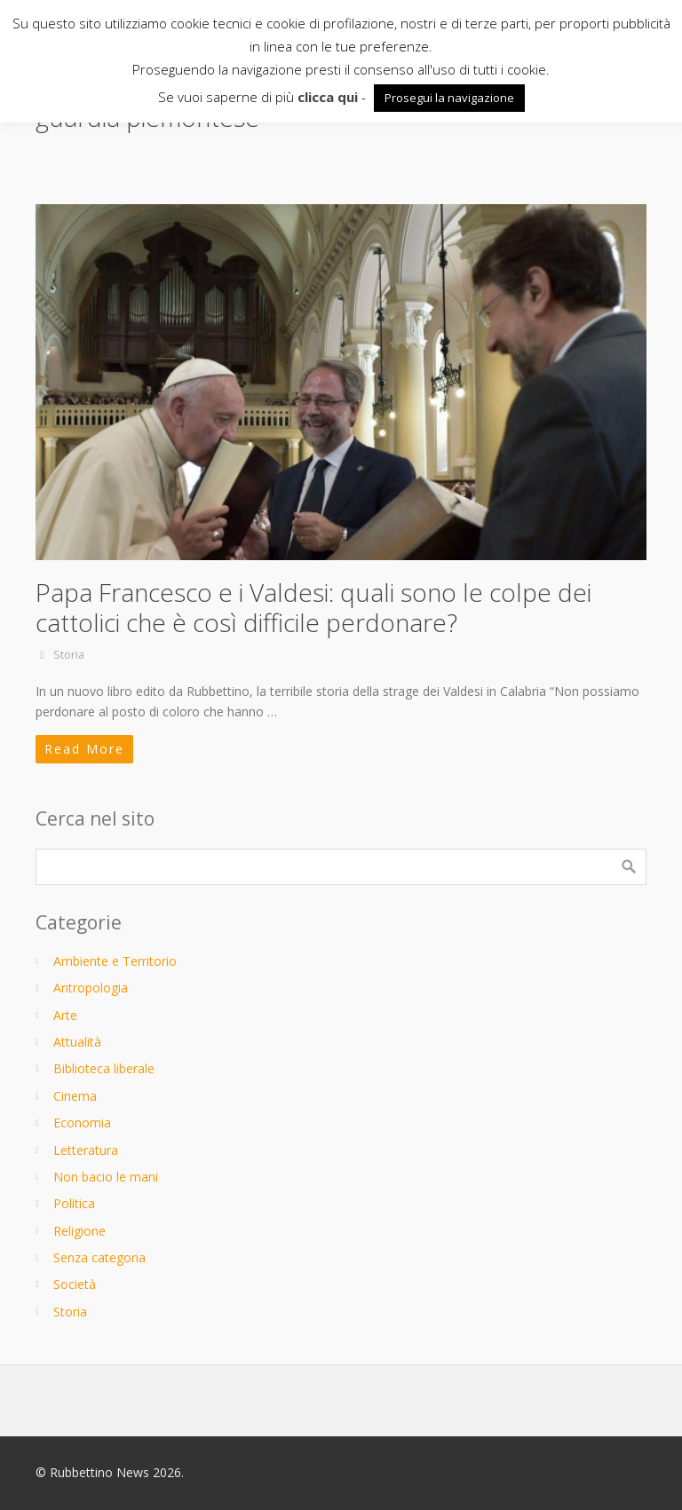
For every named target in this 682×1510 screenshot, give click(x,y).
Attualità (77, 1041)
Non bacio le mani (105, 1176)
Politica (74, 1203)
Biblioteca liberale (104, 1068)
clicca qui (327, 97)
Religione (79, 1230)
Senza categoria (99, 1257)
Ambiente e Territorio (115, 961)
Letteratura (85, 1150)
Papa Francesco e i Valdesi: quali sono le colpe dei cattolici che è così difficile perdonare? (313, 607)
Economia (82, 1122)
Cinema (75, 1095)
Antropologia (90, 987)
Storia (68, 654)
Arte (65, 1015)
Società (74, 1284)
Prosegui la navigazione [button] (449, 98)
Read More (84, 748)
